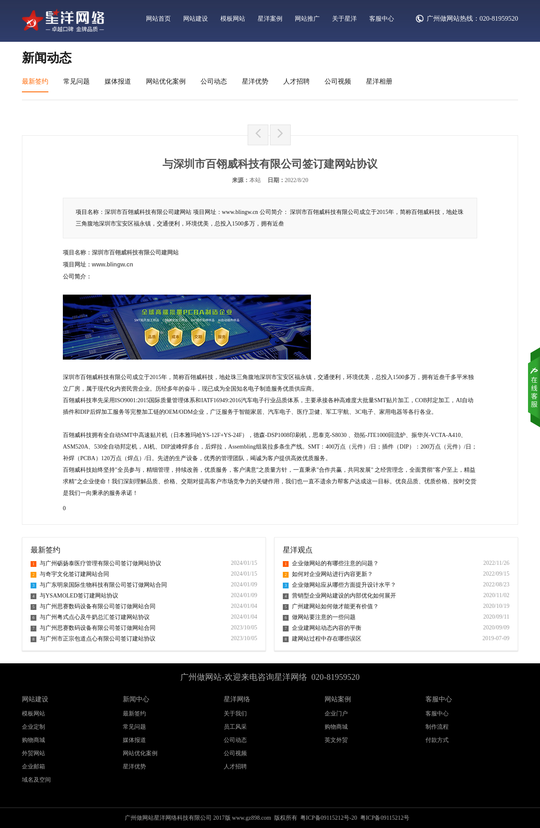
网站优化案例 (166, 81)
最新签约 (35, 81)
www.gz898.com (251, 818)
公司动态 (214, 81)
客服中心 (381, 18)
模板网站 (232, 18)
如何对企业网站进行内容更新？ (328, 574)
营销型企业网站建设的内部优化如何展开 (339, 596)
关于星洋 (344, 18)
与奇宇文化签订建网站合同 (70, 574)
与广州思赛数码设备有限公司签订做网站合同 (93, 606)
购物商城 (336, 727)
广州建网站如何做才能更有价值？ (331, 606)
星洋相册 (379, 81)
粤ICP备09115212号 (384, 818)
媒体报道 (118, 81)
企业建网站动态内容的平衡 (322, 628)
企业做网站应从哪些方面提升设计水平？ (339, 585)
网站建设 (195, 18)
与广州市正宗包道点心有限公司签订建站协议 (93, 639)
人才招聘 (296, 81)
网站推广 (307, 18)
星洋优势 (255, 81)
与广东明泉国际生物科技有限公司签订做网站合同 (99, 585)
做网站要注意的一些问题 (319, 617)
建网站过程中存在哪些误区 (322, 639)
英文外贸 (336, 740)
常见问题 (76, 81)
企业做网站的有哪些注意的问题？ (331, 563)
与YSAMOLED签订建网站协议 (74, 596)
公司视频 (338, 81)
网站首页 (158, 18)
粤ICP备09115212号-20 (328, 818)
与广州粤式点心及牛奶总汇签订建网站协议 (90, 617)
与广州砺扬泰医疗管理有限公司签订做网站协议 (96, 563)
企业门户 (336, 713)
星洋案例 (270, 18)
